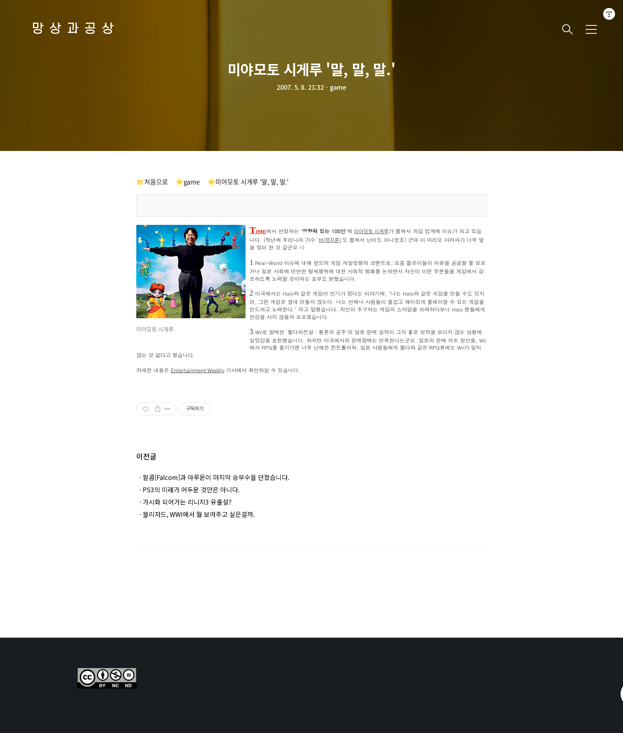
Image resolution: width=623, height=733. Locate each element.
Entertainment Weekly (197, 370)
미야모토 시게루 (371, 231)
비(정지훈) (330, 240)
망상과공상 (75, 29)
